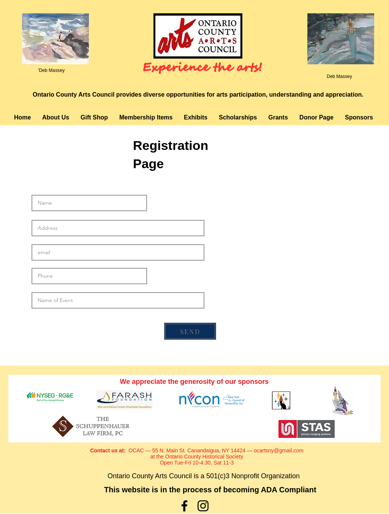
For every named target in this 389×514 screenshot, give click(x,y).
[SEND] (190, 331)
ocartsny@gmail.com (279, 450)
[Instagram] (203, 505)
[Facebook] (184, 505)
